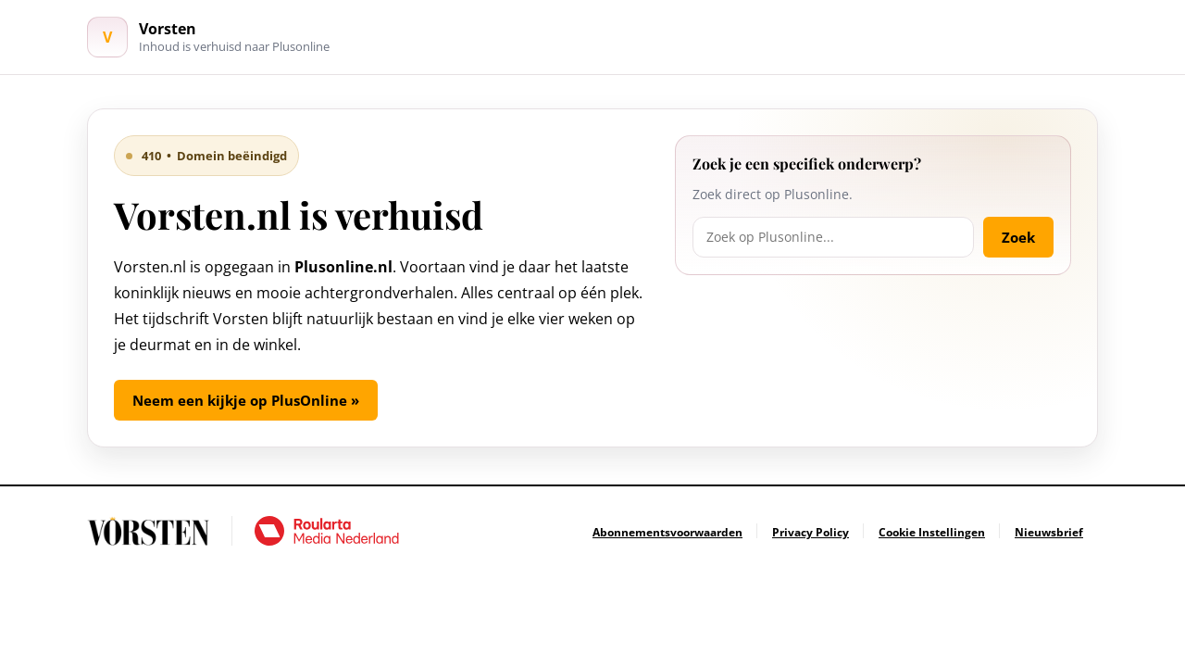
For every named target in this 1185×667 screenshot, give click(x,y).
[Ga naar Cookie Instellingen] (932, 532)
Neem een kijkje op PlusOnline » (245, 400)
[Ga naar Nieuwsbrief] (1049, 532)
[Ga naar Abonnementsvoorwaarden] (667, 532)
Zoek (1018, 237)
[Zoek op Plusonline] (833, 237)
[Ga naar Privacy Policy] (810, 532)
